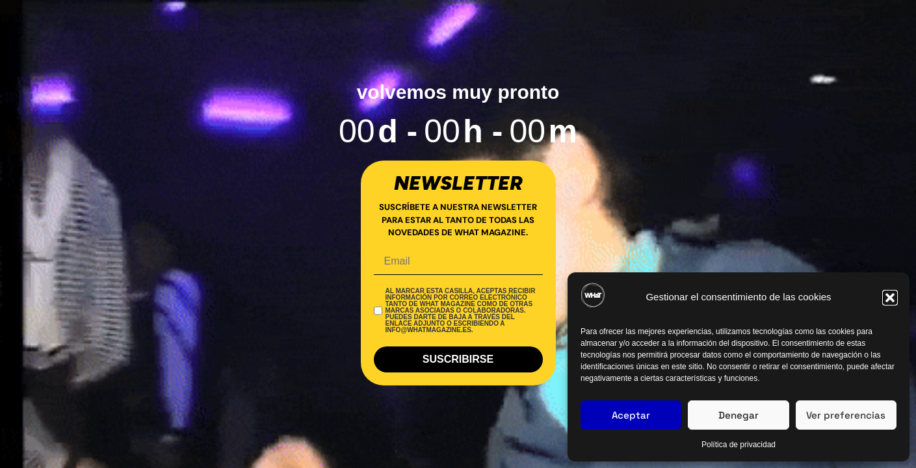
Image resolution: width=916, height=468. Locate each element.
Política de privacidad (738, 444)
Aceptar (631, 415)
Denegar (738, 415)
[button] (889, 297)
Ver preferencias (845, 415)
